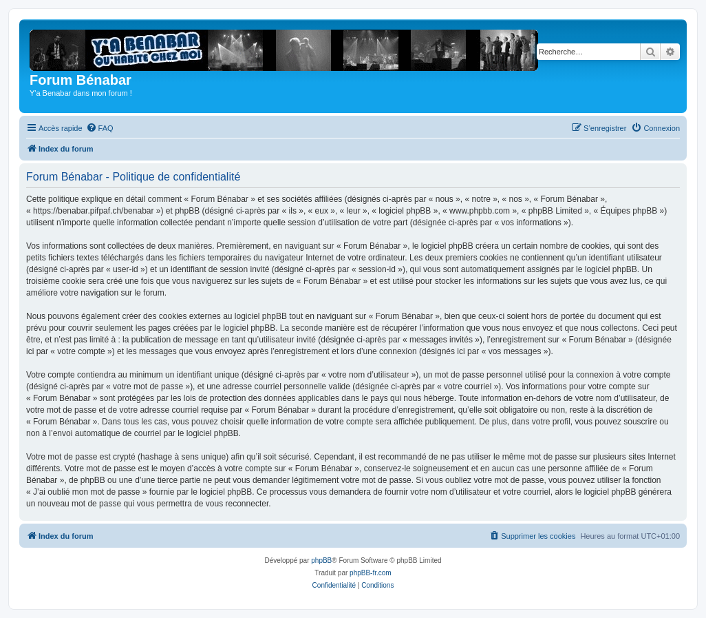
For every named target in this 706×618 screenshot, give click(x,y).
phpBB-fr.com (371, 573)
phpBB (321, 560)
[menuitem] (100, 128)
